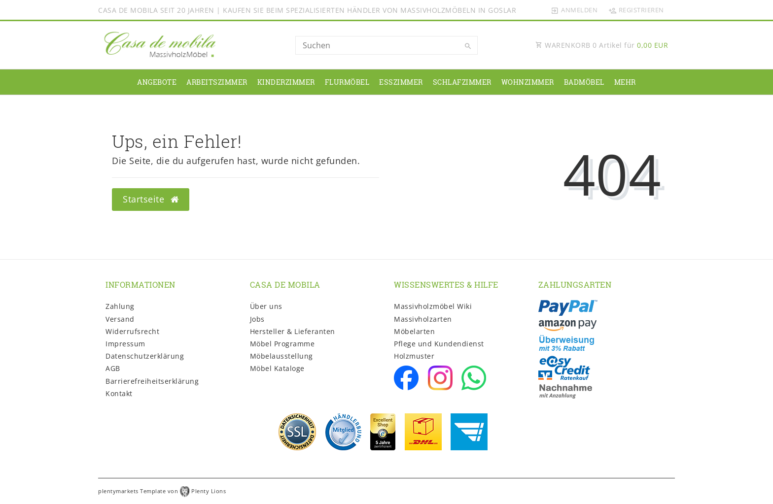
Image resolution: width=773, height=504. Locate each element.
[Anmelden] (574, 10)
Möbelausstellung (281, 356)
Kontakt (119, 393)
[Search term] (386, 45)
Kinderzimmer (286, 82)
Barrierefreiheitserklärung (152, 381)
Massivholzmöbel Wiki (433, 306)
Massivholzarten (423, 319)
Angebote (156, 82)
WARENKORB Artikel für (601, 45)
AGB (112, 368)
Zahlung (120, 306)
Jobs (257, 319)
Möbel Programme (282, 343)
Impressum (125, 343)
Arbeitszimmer (216, 82)
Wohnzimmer (527, 82)
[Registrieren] (636, 10)
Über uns (266, 306)
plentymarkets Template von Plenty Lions (162, 491)
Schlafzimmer (462, 82)
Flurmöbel (347, 82)
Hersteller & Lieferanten (292, 331)
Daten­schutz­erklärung (144, 356)
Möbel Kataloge (277, 368)
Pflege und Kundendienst (439, 343)
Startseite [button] (150, 199)
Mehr (625, 82)
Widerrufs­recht (132, 331)
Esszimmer (401, 82)
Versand (120, 319)
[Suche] (467, 46)
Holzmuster (414, 356)
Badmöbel (584, 82)
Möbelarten (414, 331)
